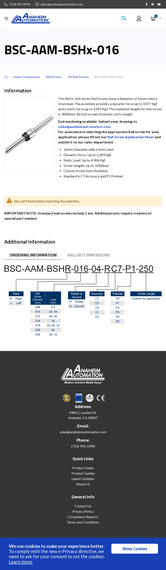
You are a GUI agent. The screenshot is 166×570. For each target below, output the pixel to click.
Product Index (83, 468)
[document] (83, 553)
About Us (83, 484)
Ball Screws (53, 76)
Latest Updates (83, 479)
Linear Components (26, 77)
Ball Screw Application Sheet (130, 137)
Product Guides (83, 473)
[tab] (33, 255)
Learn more (20, 561)
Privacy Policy (83, 511)
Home (5, 76)
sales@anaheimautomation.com (61, 4)
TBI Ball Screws (78, 77)
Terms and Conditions (83, 522)
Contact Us (83, 506)
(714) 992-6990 (19, 4)
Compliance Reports (83, 517)
